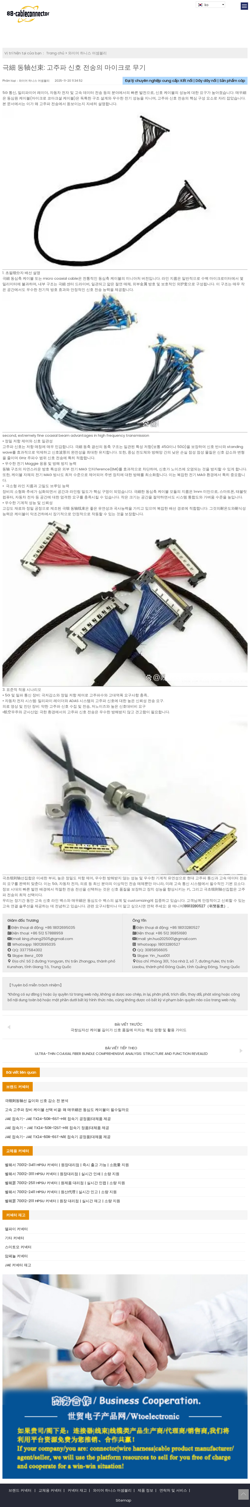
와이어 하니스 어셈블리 (87, 53)
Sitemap (123, 1500)
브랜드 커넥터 (20, 1490)
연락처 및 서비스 (173, 1490)
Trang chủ (55, 53)
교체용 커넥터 (50, 1490)
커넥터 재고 (77, 1490)
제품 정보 (145, 1490)
